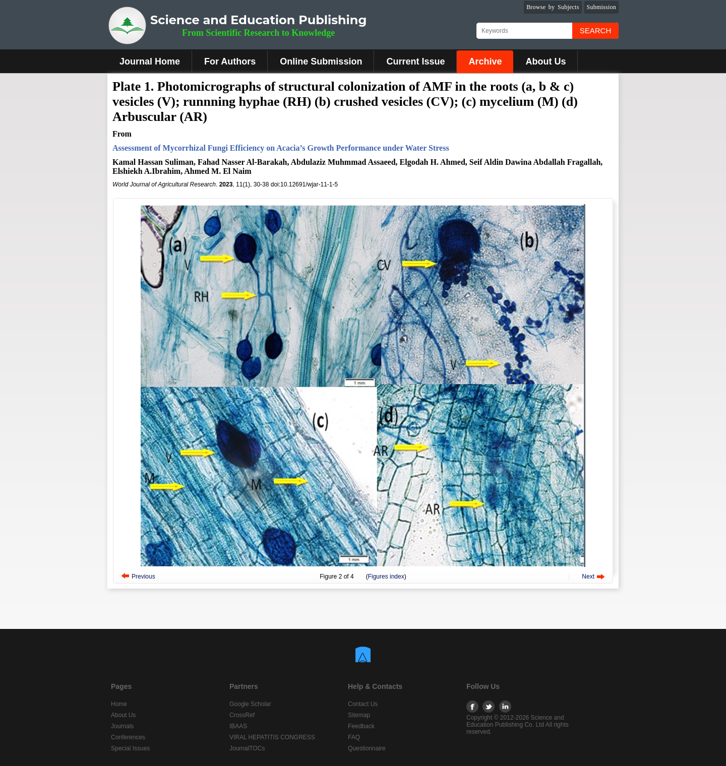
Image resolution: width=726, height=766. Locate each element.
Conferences (128, 737)
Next (588, 576)
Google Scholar (250, 704)
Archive (485, 61)
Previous (143, 576)
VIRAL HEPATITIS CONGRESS (272, 737)
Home (119, 704)
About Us (545, 61)
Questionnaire (367, 748)
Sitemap (359, 715)
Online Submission (321, 61)
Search (596, 30)
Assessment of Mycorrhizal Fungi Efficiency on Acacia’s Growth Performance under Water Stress (280, 148)
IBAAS (238, 726)
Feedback (361, 726)
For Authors (230, 61)
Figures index (386, 576)
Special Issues (130, 748)
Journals (122, 726)
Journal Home (149, 61)
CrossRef (242, 715)
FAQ (354, 737)
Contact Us (363, 704)
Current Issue (415, 61)
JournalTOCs (247, 748)
